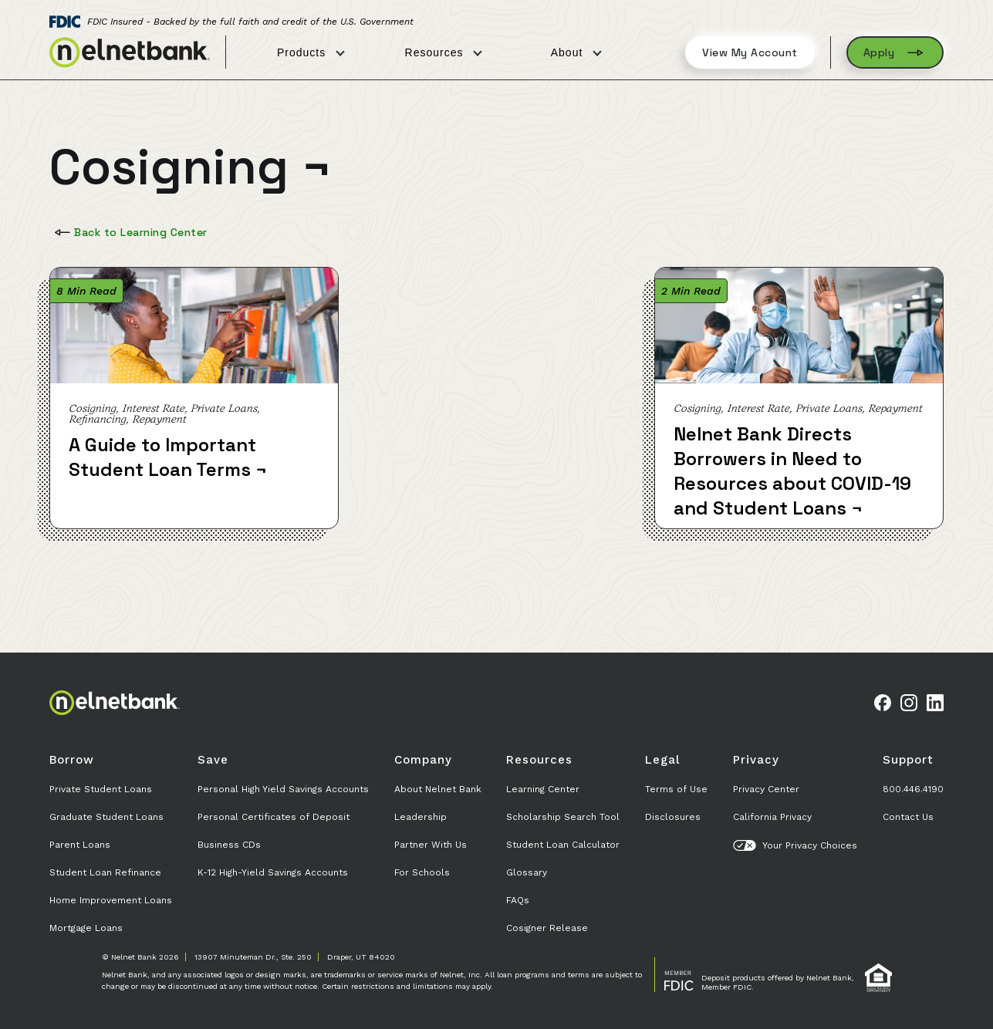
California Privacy (772, 817)
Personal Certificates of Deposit (274, 817)
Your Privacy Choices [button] (795, 845)
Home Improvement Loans (110, 900)
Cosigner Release (547, 928)
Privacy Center (766, 789)
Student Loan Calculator (563, 844)
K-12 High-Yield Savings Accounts (273, 872)
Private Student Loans (100, 789)
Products (311, 52)
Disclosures (673, 817)
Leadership (420, 817)
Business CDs (229, 844)
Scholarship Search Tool (563, 817)
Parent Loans (79, 844)
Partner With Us (430, 844)
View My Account (750, 52)
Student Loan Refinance (105, 872)
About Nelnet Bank (437, 789)
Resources (443, 52)
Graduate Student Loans (106, 817)
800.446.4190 (913, 789)
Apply (895, 52)
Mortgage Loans (86, 928)
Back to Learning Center (129, 232)
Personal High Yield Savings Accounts (283, 789)
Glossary (526, 872)
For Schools (422, 872)
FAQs (517, 900)
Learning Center (542, 789)
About (576, 52)
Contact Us (908, 817)
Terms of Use (676, 789)
